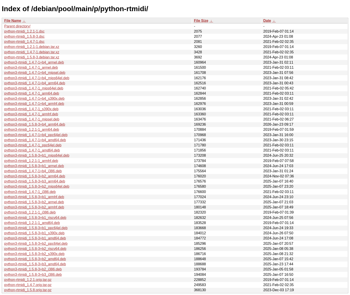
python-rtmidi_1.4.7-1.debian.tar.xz (31, 52)
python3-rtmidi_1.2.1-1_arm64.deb (31, 129)
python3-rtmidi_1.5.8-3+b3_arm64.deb (34, 181)
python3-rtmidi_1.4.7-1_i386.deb (30, 192)
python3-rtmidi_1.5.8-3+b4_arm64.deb (34, 124)
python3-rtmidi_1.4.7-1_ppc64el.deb (32, 145)
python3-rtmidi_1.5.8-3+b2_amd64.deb (35, 259)
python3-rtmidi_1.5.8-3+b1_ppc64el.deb (35, 228)
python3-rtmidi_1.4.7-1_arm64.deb (31, 93)
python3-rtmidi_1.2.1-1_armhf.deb (31, 161)
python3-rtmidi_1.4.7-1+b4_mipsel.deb (34, 73)
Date (267, 21)
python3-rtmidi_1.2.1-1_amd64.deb (32, 223)
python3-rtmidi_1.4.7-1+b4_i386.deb (33, 171)
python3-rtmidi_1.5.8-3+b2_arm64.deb (34, 176)
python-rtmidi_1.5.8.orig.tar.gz (28, 290)
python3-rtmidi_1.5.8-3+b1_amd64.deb (35, 238)
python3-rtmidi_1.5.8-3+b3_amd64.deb (35, 264)
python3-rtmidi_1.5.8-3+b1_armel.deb (34, 166)
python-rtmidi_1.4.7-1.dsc (24, 42)
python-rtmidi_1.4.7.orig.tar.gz (28, 285)
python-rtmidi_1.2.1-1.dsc (24, 31)
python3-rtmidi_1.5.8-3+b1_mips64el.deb (36, 155)
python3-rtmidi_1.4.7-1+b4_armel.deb (34, 62)
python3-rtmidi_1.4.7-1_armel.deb (31, 67)
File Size (201, 21)
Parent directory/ (17, 26)
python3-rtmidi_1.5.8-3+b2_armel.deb (34, 202)
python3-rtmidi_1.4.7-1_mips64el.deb (33, 88)
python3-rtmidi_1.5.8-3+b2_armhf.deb (34, 207)
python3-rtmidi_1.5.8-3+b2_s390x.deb (34, 254)
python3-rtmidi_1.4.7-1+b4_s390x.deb (34, 98)
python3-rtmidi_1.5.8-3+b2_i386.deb (33, 269)
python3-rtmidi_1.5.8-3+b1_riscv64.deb (35, 218)
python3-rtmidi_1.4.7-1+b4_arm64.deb (34, 83)
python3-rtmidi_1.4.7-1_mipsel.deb (31, 119)
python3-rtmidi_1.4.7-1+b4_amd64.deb (35, 140)
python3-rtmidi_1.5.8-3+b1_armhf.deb (34, 197)
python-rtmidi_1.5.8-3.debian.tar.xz (31, 57)
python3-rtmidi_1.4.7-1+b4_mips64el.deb (36, 78)
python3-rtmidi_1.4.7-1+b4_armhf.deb (34, 104)
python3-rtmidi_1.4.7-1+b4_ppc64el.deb (35, 135)
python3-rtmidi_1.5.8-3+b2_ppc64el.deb (35, 243)
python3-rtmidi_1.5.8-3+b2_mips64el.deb (36, 186)
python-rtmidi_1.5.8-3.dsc (24, 36)
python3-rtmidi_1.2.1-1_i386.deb (30, 212)
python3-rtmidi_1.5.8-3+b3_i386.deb (33, 274)
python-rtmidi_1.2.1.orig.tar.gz (28, 280)
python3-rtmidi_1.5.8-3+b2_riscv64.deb (35, 249)
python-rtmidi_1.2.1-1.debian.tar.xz (31, 47)
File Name (12, 21)
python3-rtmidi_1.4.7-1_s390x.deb (31, 109)
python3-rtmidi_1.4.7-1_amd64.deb (32, 150)
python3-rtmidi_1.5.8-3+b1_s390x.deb (34, 233)
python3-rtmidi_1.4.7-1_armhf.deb (31, 114)
